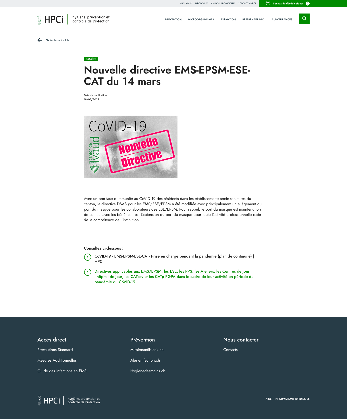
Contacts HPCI (247, 3)
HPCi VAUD (186, 3)
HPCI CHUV (201, 3)
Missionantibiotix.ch (147, 350)
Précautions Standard (55, 350)
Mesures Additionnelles (57, 360)
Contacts (230, 350)
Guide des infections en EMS (62, 371)
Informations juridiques (292, 399)
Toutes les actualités (57, 40)
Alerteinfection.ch (145, 360)
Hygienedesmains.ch (147, 371)
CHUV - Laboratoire (223, 3)
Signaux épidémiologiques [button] (288, 3)
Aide (269, 399)
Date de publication (95, 95)
